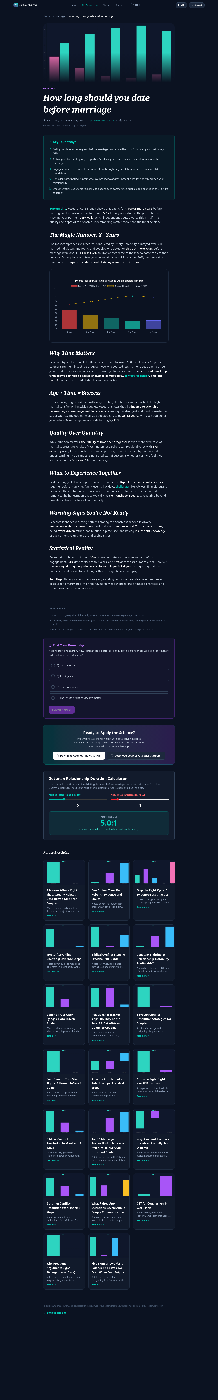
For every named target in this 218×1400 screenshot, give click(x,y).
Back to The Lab (55, 1312)
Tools (107, 5)
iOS (181, 5)
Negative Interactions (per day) (128, 794)
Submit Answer (61, 710)
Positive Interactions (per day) (65, 794)
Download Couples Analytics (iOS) (78, 755)
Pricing (119, 5)
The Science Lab (90, 5)
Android (196, 5)
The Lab (47, 16)
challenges (123, 486)
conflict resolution (137, 376)
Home (74, 5)
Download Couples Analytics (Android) (136, 755)
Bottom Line (57, 208)
